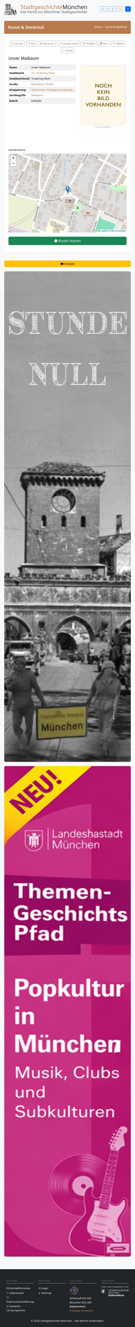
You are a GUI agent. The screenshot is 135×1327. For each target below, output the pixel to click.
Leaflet (102, 231)
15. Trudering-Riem (43, 73)
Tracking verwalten (81, 1310)
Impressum (15, 1293)
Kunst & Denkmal (116, 27)
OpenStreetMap (118, 231)
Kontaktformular (18, 1288)
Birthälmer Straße (42, 84)
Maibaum (37, 95)
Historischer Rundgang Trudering (52, 89)
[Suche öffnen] (119, 9)
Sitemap (44, 1293)
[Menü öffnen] (128, 9)
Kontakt (68, 264)
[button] (67, 189)
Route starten (67, 240)
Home (98, 27)
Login (43, 1288)
